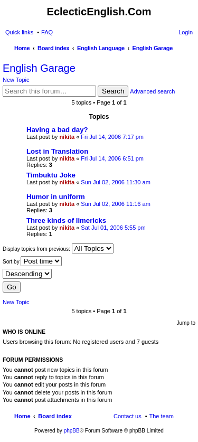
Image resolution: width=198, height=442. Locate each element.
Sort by (32, 261)
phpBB (72, 431)
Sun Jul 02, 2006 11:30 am (115, 182)
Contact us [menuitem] (128, 416)
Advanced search (152, 91)
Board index (55, 416)
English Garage (39, 68)
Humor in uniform (55, 197)
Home (22, 416)
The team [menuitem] (161, 416)
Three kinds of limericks (66, 220)
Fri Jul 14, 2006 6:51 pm (112, 158)
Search (113, 91)
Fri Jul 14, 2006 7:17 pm (112, 137)
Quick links (19, 32)
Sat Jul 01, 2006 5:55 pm (113, 227)
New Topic (16, 80)
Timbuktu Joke (51, 175)
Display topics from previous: (58, 248)
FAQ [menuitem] (47, 32)
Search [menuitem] (188, 49)
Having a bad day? (57, 130)
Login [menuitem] (185, 32)
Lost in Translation (57, 151)
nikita (66, 137)
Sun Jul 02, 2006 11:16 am (115, 204)
